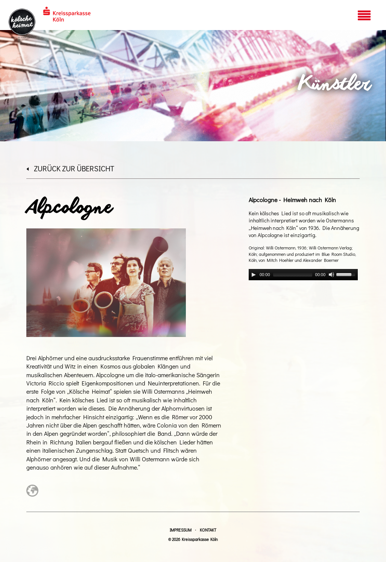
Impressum (180, 530)
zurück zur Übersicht (70, 168)
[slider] (292, 274)
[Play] (254, 275)
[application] (303, 274)
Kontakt (208, 530)
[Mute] (331, 275)
